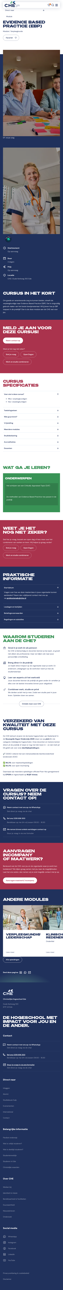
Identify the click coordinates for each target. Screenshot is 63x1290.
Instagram (12, 1242)
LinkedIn (11, 1254)
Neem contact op (13, 340)
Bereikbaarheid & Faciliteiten (14, 1199)
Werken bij (7, 1187)
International (8, 1112)
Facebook (12, 1248)
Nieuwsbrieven (9, 1211)
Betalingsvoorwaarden (13, 613)
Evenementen (8, 1106)
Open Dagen (28, 354)
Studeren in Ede (9, 1161)
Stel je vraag (11, 354)
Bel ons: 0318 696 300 (16, 1055)
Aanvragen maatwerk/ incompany (20, 880)
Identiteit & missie (10, 1193)
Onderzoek (7, 1217)
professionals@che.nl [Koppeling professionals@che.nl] (16, 598)
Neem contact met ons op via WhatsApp (23, 1045)
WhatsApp (12, 1236)
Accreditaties (10, 442)
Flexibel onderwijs (10, 1137)
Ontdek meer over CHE (31, 704)
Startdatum (9, 588)
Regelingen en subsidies (14, 619)
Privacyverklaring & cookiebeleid (16, 1273)
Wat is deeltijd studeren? (13, 1149)
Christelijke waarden (11, 1167)
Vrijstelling (8, 423)
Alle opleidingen (12, 960)
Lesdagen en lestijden (13, 607)
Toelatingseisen (10, 410)
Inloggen (6, 1088)
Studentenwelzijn (10, 1155)
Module (9, 16)
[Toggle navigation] (56, 5)
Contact (6, 1118)
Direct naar (9, 10)
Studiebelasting (10, 436)
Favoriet (9, 38)
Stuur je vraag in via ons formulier (21, 1065)
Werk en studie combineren (17, 362)
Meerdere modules (12, 429)
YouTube (11, 1260)
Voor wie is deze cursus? (14, 394)
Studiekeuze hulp (10, 1100)
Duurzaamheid (9, 1205)
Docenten (8, 448)
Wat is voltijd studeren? (12, 1143)
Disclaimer (7, 1279)
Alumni (5, 1094)
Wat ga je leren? (10, 417)
